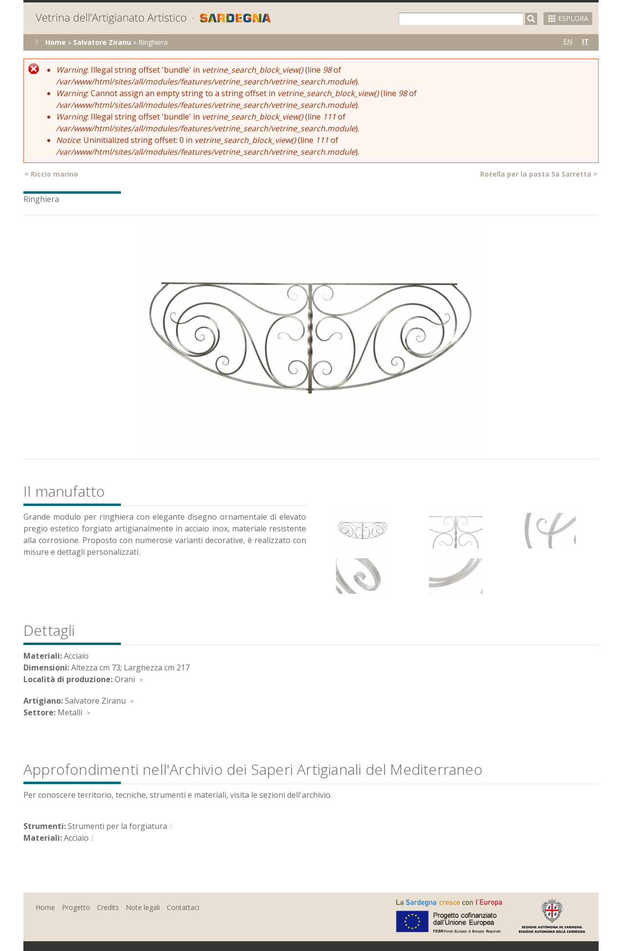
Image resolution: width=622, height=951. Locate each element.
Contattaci (183, 907)
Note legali (143, 907)
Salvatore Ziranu (102, 42)
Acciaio (76, 837)
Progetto (76, 907)
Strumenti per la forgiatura (117, 826)
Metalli (70, 712)
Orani (125, 679)
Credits (108, 907)
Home (55, 42)
